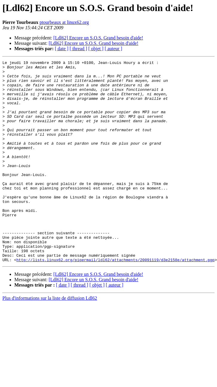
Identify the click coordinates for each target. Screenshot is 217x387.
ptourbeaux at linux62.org (64, 22)
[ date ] (61, 48)
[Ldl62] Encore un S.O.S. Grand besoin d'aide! (98, 37)
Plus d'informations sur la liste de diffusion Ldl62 (49, 338)
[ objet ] (95, 48)
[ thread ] (78, 48)
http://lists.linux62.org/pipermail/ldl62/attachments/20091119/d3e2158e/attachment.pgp (115, 300)
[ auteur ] (113, 48)
